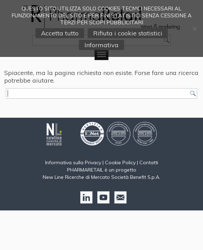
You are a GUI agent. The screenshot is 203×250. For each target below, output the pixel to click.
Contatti (148, 162)
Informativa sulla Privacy (73, 162)
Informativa (101, 45)
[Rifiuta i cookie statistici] (194, 28)
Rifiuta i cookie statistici (127, 33)
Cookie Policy (120, 162)
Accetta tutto (60, 33)
